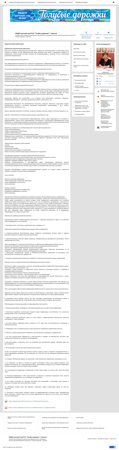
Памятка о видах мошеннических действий (81, 86)
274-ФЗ (77, 90)
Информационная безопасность (47, 2)
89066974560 (111, 76)
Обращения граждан (82, 2)
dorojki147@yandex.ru (109, 81)
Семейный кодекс (79, 114)
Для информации (79, 83)
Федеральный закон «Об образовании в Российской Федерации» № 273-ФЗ (82, 107)
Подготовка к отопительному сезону (81, 66)
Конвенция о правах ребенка (82, 111)
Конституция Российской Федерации (81, 101)
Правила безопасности (65, 2)
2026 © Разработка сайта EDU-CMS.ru (12, 447)
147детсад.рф (111, 83)
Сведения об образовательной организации (22, 2)
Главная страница (91, 438)
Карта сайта (113, 438)
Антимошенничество (80, 80)
